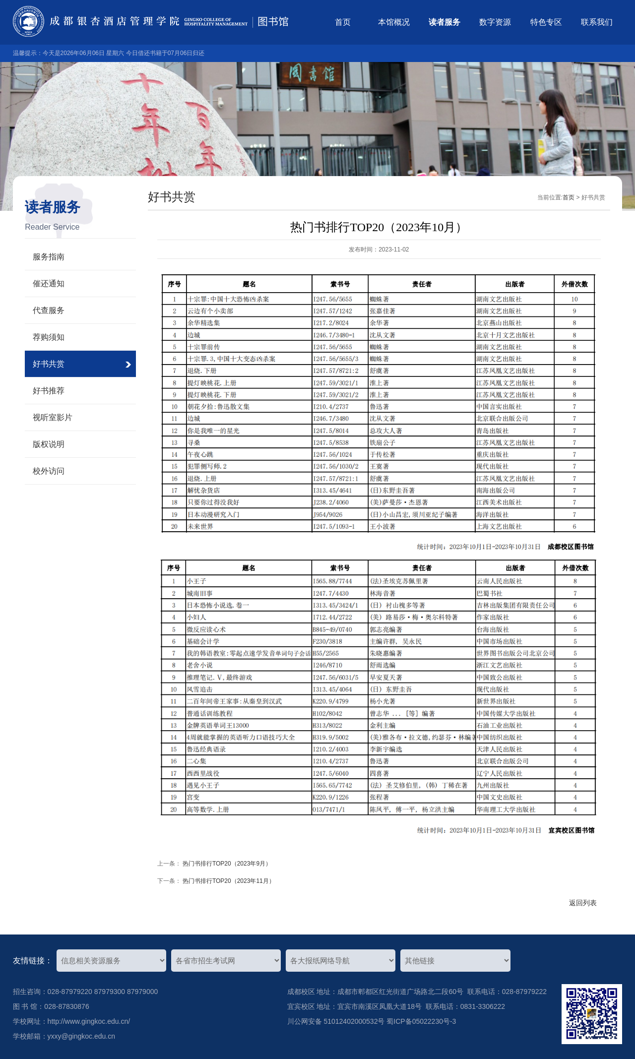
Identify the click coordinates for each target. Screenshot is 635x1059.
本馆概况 (394, 22)
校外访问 (48, 471)
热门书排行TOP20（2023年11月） (229, 880)
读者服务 (444, 22)
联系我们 (597, 22)
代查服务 (48, 310)
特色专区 (546, 22)
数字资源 (495, 22)
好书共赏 (48, 364)
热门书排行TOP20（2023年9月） (227, 863)
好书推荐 (48, 390)
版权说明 (48, 444)
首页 (343, 22)
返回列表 (583, 903)
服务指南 (48, 256)
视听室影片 (52, 417)
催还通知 (48, 283)
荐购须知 (48, 337)
